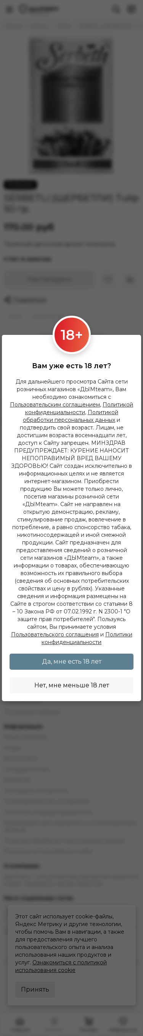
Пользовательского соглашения (55, 634)
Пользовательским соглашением (55, 404)
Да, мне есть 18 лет (71, 661)
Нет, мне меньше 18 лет (71, 685)
